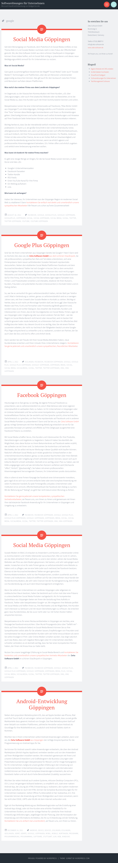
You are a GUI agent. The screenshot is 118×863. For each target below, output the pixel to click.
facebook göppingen (53, 362)
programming (26, 836)
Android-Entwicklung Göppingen (42, 704)
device (41, 830)
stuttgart (47, 836)
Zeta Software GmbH (70, 421)
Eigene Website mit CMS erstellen (102, 69)
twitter (72, 218)
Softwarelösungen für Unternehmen (22, 3)
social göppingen (41, 218)
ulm (54, 836)
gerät (17, 833)
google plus (50, 215)
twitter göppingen (12, 221)
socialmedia (22, 368)
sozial (65, 218)
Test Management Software (100, 81)
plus (63, 671)
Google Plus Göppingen (42, 245)
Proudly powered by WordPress (42, 858)
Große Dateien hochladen (100, 72)
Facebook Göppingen (41, 394)
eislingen (56, 830)
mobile (55, 833)
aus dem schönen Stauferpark (52, 256)
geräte (24, 833)
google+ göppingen (66, 215)
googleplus (9, 218)
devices (48, 830)
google (40, 215)
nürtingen (63, 833)
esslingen (29, 362)
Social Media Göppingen (42, 39)
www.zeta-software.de (95, 47)
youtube (26, 221)
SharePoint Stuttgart (98, 75)
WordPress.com (82, 858)
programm (73, 833)
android (33, 830)
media (63, 365)
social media (56, 218)
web (59, 836)
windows (66, 836)
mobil (48, 833)
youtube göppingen (39, 221)
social (30, 218)
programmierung (11, 836)
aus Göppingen (27, 740)
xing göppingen (65, 521)
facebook (32, 215)
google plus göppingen (20, 365)
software (37, 836)
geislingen (9, 833)
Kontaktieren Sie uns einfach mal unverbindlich (24, 820)
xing (62, 368)
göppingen (21, 218)
